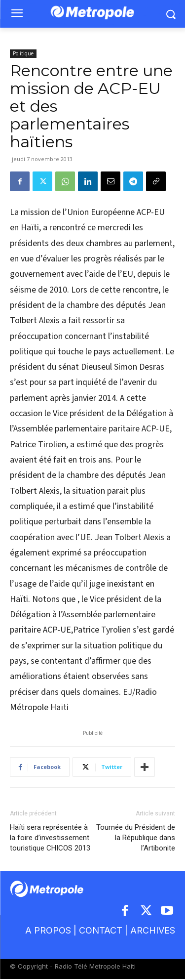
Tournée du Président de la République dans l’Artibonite (135, 837)
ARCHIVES (152, 930)
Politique (23, 53)
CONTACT (100, 930)
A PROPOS (49, 930)
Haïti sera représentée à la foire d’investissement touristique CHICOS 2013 (50, 837)
